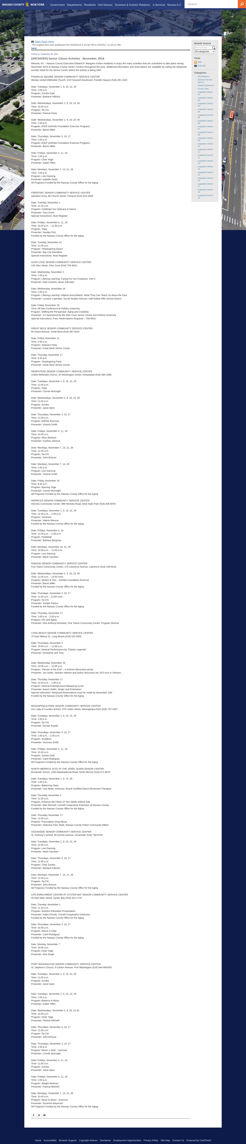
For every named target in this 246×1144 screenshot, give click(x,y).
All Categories (204, 80)
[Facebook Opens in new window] (33, 1120)
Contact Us (178, 1140)
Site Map (165, 1140)
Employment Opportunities (127, 1140)
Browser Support (68, 1140)
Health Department (206, 90)
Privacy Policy (151, 1140)
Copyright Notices (88, 1140)
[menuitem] (57, 5)
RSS (200, 66)
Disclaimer (105, 1140)
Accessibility (50, 1140)
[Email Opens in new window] (44, 1120)
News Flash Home (44, 45)
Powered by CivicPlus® (198, 1140)
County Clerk (203, 93)
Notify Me (202, 70)
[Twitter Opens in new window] (38, 1120)
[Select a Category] (204, 55)
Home (38, 1140)
